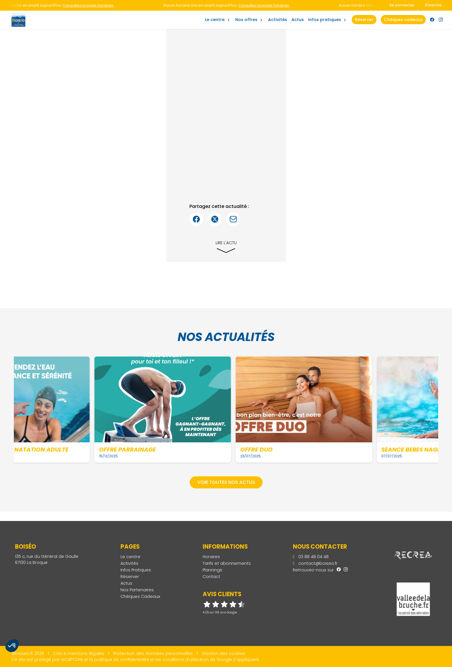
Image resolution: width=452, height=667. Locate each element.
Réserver (129, 576)
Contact (211, 576)
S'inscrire (433, 5)
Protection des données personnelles (153, 653)
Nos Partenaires (137, 590)
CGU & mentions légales (78, 653)
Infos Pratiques (324, 20)
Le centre (130, 557)
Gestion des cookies (223, 653)
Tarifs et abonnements (227, 563)
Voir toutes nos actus (226, 482)
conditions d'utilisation (185, 659)
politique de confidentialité (121, 659)
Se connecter (402, 5)
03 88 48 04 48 (311, 557)
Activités (277, 20)
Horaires (211, 557)
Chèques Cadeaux (140, 596)
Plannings (212, 570)
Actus (297, 20)
